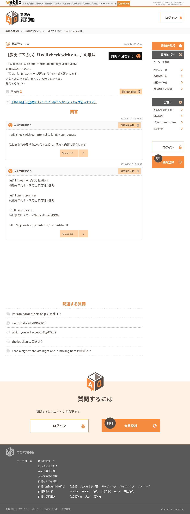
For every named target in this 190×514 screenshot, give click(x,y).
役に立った (68, 153)
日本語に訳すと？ (32, 31)
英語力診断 (76, 3)
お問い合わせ (51, 509)
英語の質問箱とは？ (163, 109)
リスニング (144, 486)
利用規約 (158, 116)
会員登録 (164, 160)
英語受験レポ (45, 491)
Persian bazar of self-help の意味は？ (36, 314)
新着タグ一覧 (160, 82)
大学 (87, 496)
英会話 (95, 3)
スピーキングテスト (107, 3)
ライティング (127, 486)
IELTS (117, 491)
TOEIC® (74, 491)
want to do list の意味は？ (29, 323)
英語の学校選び (46, 496)
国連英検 (129, 491)
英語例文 (39, 3)
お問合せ (158, 128)
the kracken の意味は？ (27, 341)
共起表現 (57, 3)
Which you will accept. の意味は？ (34, 332)
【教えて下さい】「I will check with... (64, 31)
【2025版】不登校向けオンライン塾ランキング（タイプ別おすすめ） (54, 102)
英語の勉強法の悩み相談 (51, 486)
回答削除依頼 (127, 125)
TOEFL (85, 491)
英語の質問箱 (123, 3)
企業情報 (66, 509)
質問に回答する (122, 56)
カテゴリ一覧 (160, 69)
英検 (95, 491)
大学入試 (106, 491)
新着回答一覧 (160, 76)
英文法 (84, 486)
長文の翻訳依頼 (46, 471)
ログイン (171, 17)
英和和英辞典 (28, 3)
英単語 (94, 486)
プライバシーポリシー (164, 122)
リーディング (109, 486)
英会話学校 (76, 496)
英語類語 (48, 3)
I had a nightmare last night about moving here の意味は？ (52, 351)
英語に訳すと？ (46, 461)
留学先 (97, 496)
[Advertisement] (97, 17)
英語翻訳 (87, 3)
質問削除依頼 (129, 91)
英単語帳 (66, 3)
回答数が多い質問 (162, 88)
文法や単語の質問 (48, 476)
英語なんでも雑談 (47, 481)
